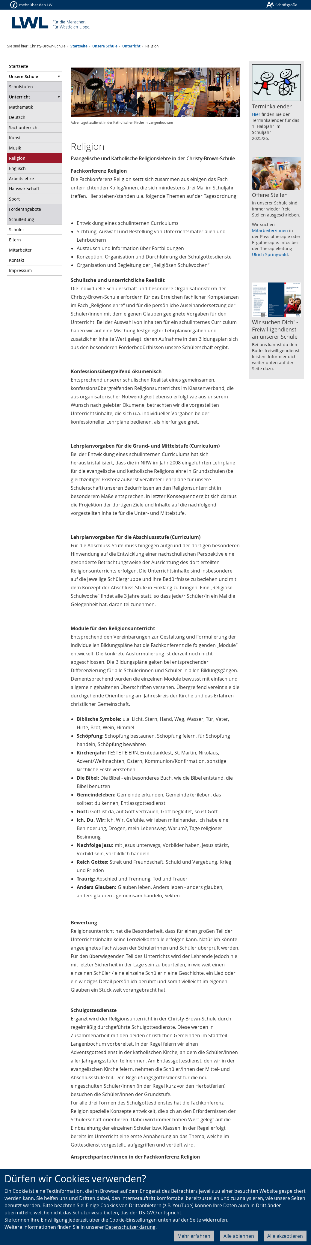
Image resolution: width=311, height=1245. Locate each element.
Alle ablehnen (239, 1236)
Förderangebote (25, 209)
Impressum (20, 270)
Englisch (17, 168)
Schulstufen (21, 86)
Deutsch (17, 117)
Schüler (16, 229)
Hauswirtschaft (24, 189)
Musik (15, 148)
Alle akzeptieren (285, 1236)
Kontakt (16, 260)
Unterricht (131, 46)
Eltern (15, 240)
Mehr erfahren (193, 1236)
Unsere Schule (104, 46)
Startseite (78, 46)
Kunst (15, 138)
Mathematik (21, 107)
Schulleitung (21, 219)
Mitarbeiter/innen (270, 230)
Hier (256, 114)
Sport (14, 199)
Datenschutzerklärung (130, 1227)
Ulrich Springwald (270, 254)
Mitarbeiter (20, 250)
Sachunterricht (24, 127)
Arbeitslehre (21, 178)
